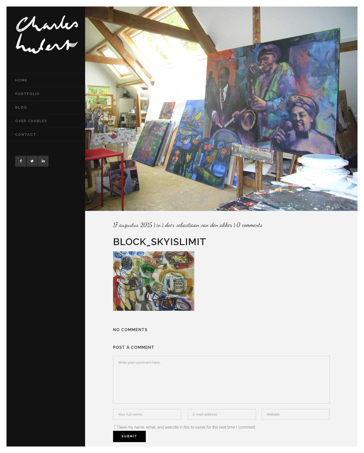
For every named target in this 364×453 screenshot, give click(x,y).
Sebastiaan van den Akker (204, 224)
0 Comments (249, 224)
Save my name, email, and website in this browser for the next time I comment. (187, 427)
